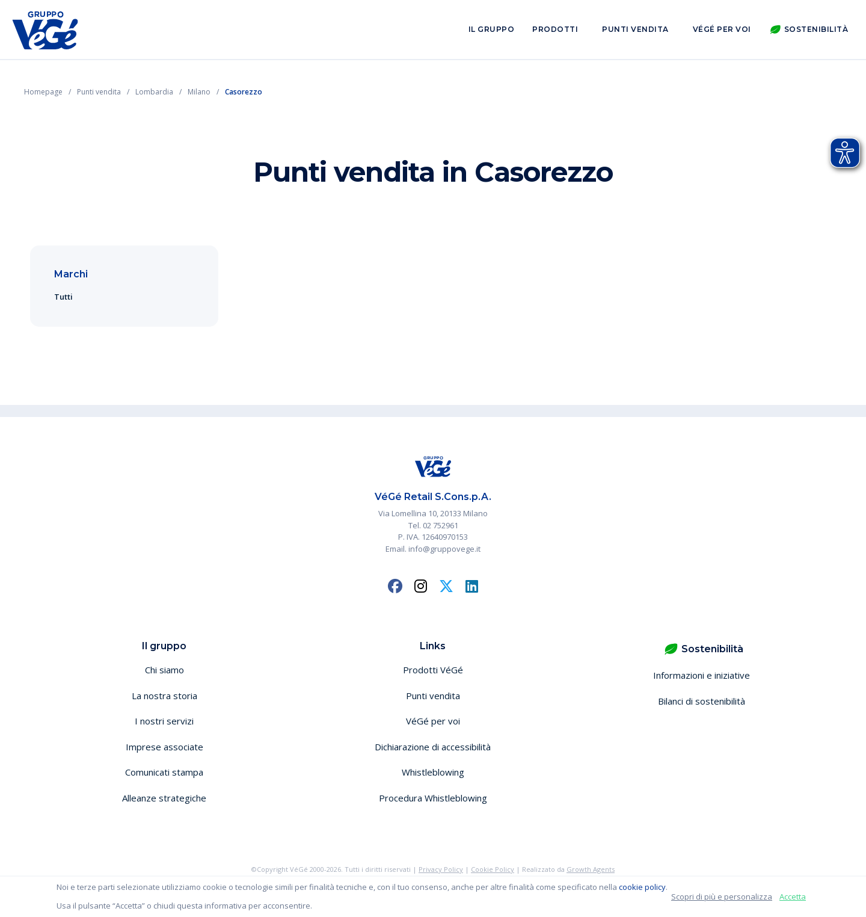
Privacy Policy (441, 869)
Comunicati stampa (164, 772)
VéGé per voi (722, 29)
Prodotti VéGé (433, 670)
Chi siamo (164, 670)
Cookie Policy (492, 869)
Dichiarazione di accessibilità (433, 747)
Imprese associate (164, 747)
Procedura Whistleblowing (433, 798)
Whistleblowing (433, 772)
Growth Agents (591, 869)
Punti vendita (635, 29)
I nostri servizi (164, 721)
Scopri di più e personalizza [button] (721, 896)
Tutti (63, 296)
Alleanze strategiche (164, 798)
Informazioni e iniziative (701, 675)
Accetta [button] (792, 896)
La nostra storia (164, 696)
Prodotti (555, 29)
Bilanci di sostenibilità (701, 701)
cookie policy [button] (642, 886)
